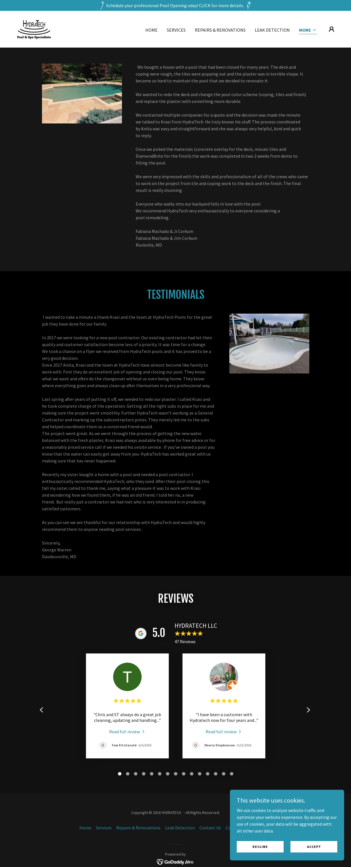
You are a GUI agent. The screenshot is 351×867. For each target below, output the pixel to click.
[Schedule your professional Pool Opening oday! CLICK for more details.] (175, 5)
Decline (260, 846)
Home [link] (151, 30)
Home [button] (85, 828)
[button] (308, 30)
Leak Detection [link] (272, 30)
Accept (314, 846)
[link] (34, 28)
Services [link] (176, 30)
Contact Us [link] (210, 828)
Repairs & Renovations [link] (220, 30)
